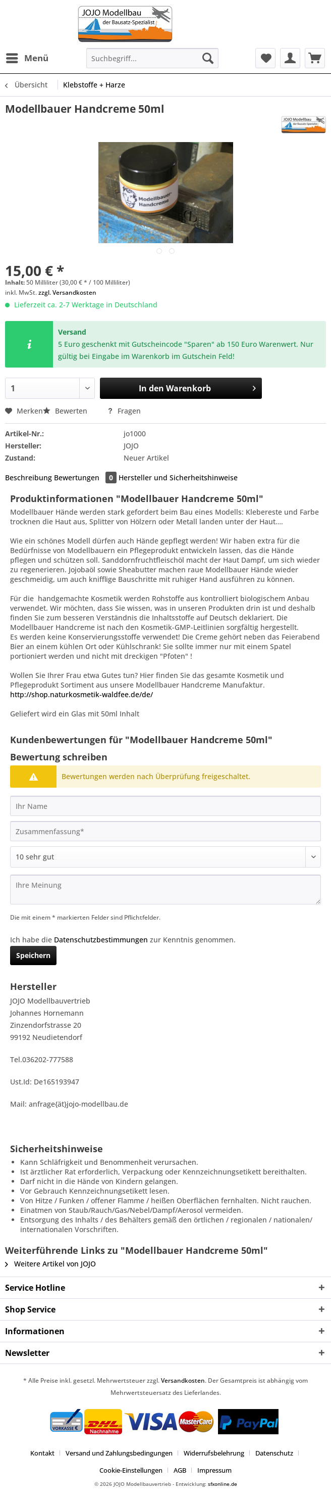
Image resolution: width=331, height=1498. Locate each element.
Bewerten (66, 411)
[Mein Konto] (290, 58)
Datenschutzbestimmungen (101, 939)
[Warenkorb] (315, 58)
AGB (180, 1470)
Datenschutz (274, 1453)
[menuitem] (26, 58)
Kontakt (42, 1453)
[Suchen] (207, 58)
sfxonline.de (222, 1483)
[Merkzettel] (265, 58)
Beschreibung (28, 477)
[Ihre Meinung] (165, 889)
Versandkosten (183, 1380)
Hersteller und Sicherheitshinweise (178, 477)
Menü (27, 57)
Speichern (33, 955)
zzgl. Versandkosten (67, 292)
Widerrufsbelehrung (214, 1453)
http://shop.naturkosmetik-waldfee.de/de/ (81, 694)
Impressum (214, 1470)
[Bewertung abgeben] (165, 857)
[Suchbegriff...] (152, 58)
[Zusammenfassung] (165, 831)
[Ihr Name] (165, 806)
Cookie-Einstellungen (130, 1470)
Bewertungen (86, 477)
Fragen (124, 411)
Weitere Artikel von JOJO (50, 1263)
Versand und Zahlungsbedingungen (119, 1453)
